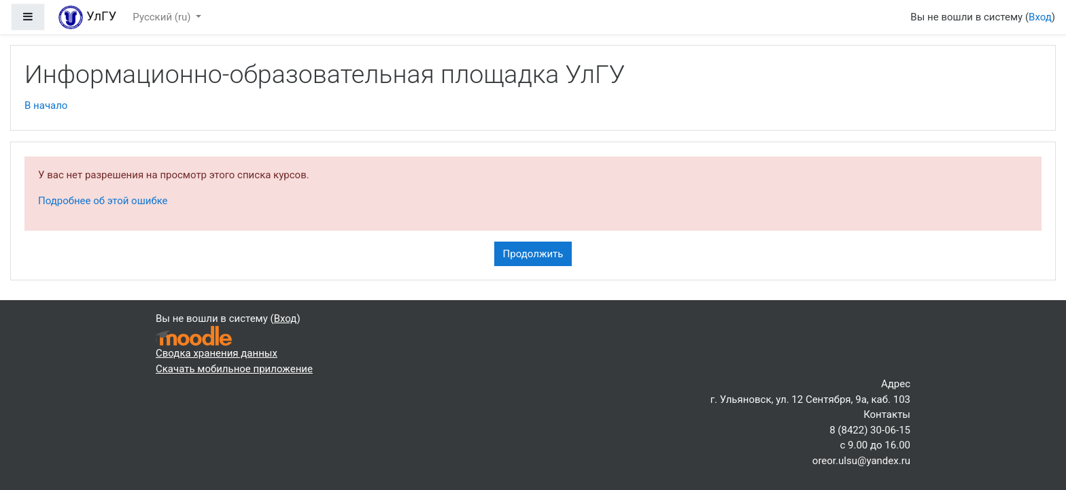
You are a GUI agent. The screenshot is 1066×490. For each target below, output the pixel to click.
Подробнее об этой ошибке (103, 201)
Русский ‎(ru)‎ (163, 17)
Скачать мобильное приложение (234, 369)
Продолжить (533, 254)
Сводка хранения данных (216, 353)
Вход (1040, 17)
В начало (45, 105)
